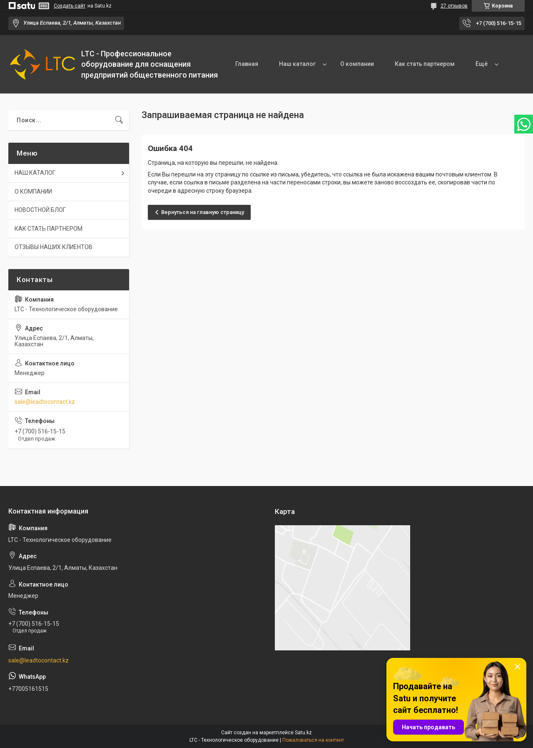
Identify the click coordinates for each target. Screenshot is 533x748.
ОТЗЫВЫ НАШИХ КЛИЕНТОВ (53, 247)
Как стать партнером (425, 63)
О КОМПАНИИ (33, 191)
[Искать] (119, 120)
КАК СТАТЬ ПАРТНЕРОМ (48, 228)
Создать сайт (69, 6)
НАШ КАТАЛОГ (35, 172)
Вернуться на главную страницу (202, 212)
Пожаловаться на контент (313, 740)
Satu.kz (303, 732)
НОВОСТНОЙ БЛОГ (40, 210)
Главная (246, 63)
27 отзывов (454, 6)
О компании (357, 63)
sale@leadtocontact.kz (45, 401)
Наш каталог (297, 63)
